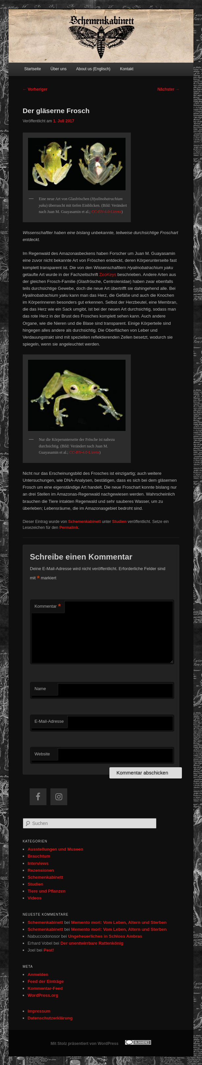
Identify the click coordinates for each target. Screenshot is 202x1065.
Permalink (68, 527)
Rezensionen (41, 870)
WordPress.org (43, 995)
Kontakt (126, 69)
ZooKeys (107, 274)
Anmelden (38, 974)
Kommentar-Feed (45, 988)
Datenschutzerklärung (50, 1018)
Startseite (32, 69)
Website (42, 753)
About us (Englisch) (93, 69)
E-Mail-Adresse (49, 721)
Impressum (39, 1011)
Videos (35, 898)
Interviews (38, 863)
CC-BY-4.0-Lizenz (107, 211)
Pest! (48, 950)
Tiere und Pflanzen (47, 891)
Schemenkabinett (84, 521)
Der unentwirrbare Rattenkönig (91, 943)
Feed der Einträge (46, 981)
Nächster (169, 89)
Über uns (58, 69)
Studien (119, 521)
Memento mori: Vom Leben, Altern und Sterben (119, 922)
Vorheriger (35, 89)
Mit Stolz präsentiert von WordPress (85, 1043)
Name (40, 688)
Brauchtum (39, 856)
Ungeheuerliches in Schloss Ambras (105, 936)
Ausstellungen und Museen (55, 849)
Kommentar (48, 606)
